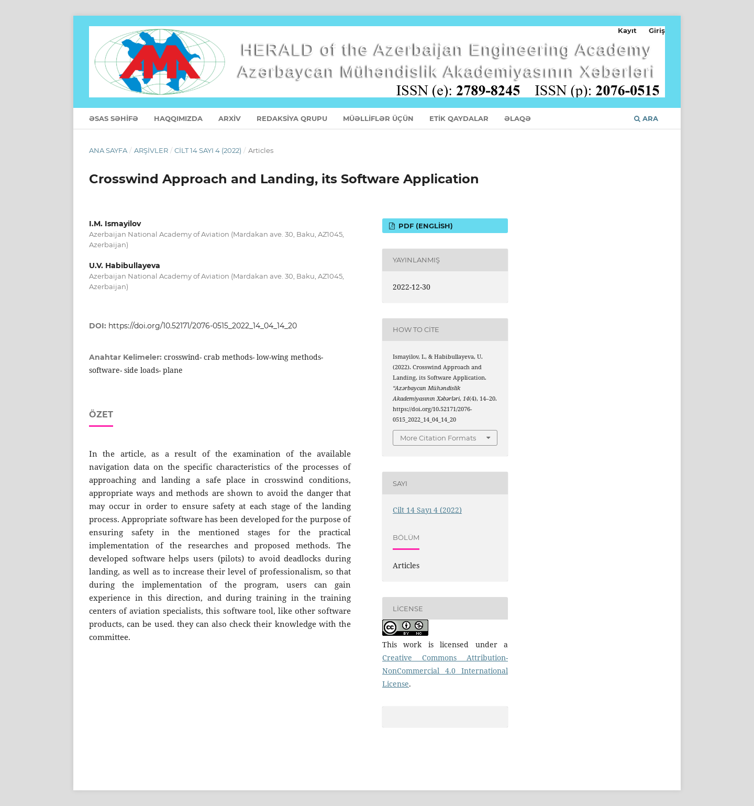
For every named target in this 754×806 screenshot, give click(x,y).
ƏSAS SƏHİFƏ (113, 118)
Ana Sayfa (108, 150)
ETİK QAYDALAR (459, 118)
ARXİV (229, 118)
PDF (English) (424, 226)
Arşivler (151, 150)
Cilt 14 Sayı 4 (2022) (207, 150)
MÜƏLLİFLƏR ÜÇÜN (378, 118)
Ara (646, 118)
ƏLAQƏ (517, 118)
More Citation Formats (438, 438)
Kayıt (627, 30)
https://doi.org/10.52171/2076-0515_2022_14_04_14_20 (202, 325)
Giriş (657, 30)
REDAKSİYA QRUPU (292, 118)
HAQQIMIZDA (178, 118)
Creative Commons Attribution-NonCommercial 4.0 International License (445, 671)
